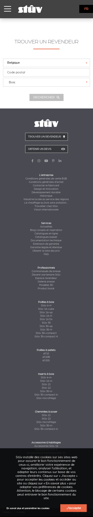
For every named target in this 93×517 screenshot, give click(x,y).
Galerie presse (46, 281)
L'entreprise (46, 175)
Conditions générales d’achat (46, 182)
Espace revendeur (46, 278)
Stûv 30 (46, 322)
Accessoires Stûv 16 (46, 446)
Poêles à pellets (46, 350)
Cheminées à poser (46, 411)
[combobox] (46, 82)
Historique (46, 195)
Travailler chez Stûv (46, 206)
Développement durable (46, 192)
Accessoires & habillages (46, 442)
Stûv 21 (46, 384)
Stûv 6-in (46, 377)
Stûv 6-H (46, 305)
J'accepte (73, 508)
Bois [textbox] (12, 82)
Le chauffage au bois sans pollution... (46, 202)
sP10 (46, 353)
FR (86, 9)
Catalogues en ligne (46, 233)
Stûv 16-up (46, 312)
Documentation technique (46, 240)
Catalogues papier (46, 237)
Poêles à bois (46, 302)
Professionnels (46, 267)
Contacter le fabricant (46, 185)
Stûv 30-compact (46, 333)
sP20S (46, 360)
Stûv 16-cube (46, 309)
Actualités (46, 226)
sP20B (46, 357)
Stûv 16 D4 (46, 319)
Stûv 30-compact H (46, 336)
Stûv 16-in (46, 381)
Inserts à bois (46, 374)
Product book (46, 288)
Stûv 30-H (46, 329)
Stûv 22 (46, 387)
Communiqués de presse (46, 271)
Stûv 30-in (46, 391)
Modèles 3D (46, 285)
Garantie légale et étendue (46, 247)
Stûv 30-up (46, 326)
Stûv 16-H (46, 315)
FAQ (46, 254)
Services (46, 223)
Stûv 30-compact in (46, 394)
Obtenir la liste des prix (46, 250)
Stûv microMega (46, 398)
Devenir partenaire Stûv (46, 274)
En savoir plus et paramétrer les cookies (27, 508)
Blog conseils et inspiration (46, 230)
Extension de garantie (46, 243)
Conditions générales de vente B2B (46, 178)
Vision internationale (46, 209)
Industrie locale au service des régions (46, 199)
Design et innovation (46, 189)
